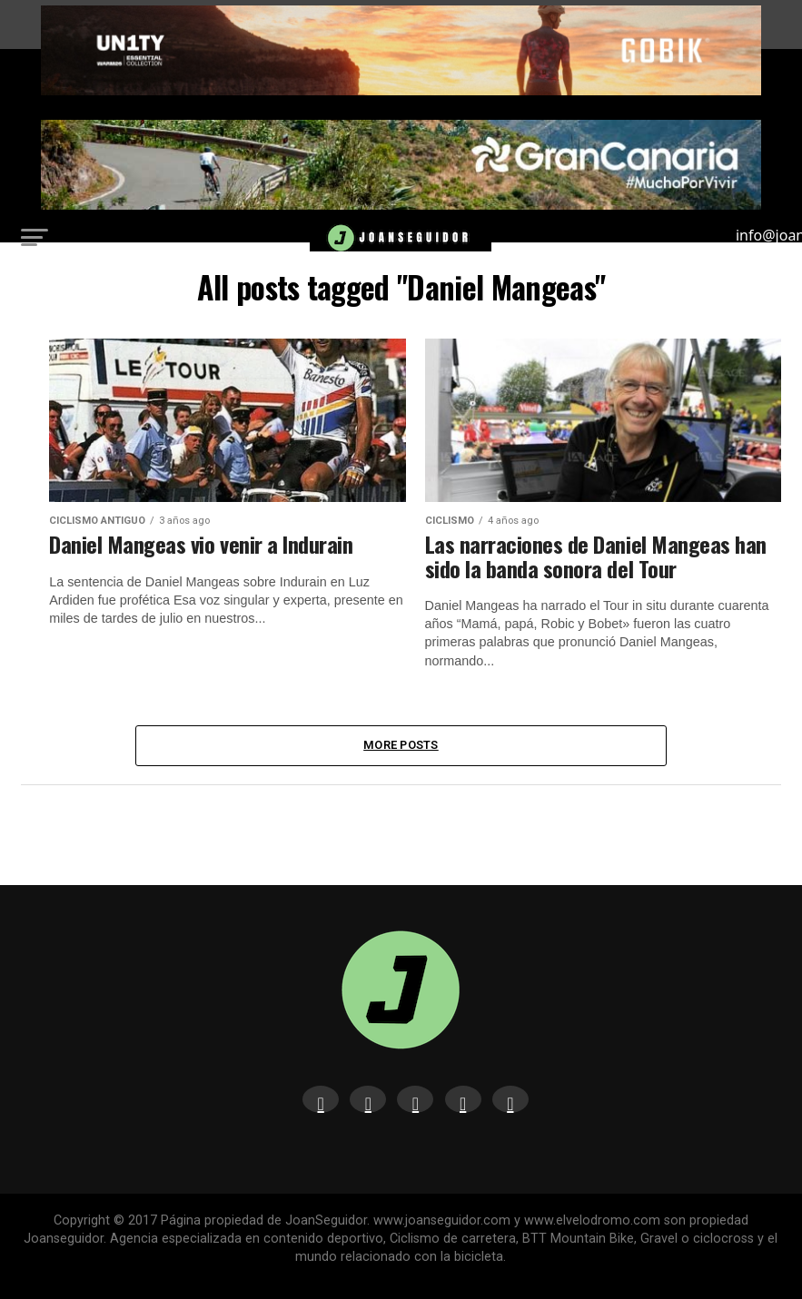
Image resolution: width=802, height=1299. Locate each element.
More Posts (401, 745)
